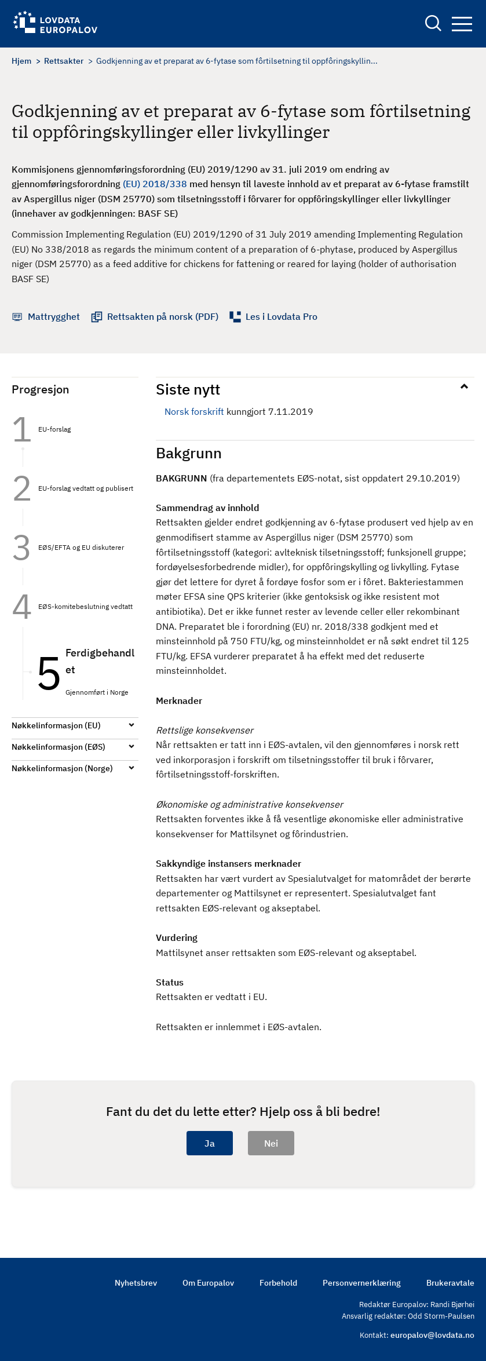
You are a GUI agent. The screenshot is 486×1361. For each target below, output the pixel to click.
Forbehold (278, 1283)
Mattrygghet (54, 316)
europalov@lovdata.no (432, 1335)
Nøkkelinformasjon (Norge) (62, 768)
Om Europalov (208, 1283)
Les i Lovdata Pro (281, 316)
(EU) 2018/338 (155, 183)
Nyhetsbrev (136, 1283)
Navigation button (462, 24)
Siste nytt (188, 389)
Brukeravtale (450, 1283)
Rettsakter (63, 61)
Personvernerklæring (362, 1283)
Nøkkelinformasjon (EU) (56, 725)
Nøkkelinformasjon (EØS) (58, 747)
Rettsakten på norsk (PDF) (162, 316)
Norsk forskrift (194, 411)
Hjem (21, 61)
